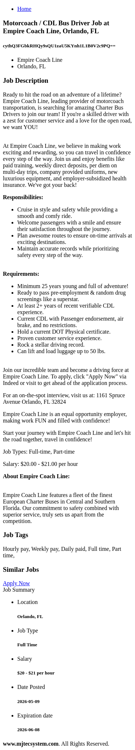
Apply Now (16, 583)
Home (24, 9)
